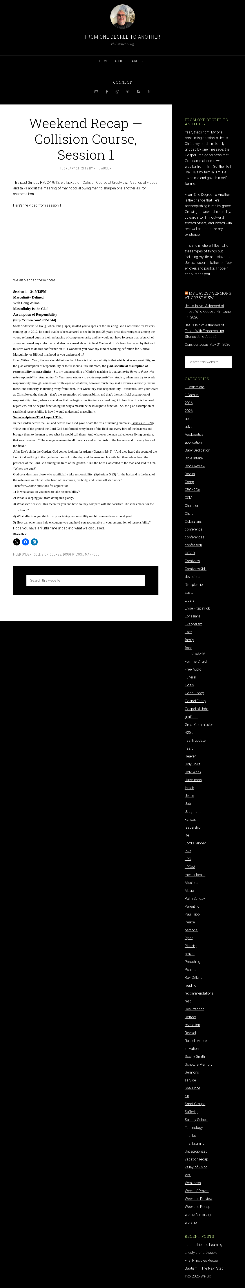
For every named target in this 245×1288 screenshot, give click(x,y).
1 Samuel (192, 395)
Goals (189, 685)
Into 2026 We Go (198, 1276)
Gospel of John (197, 709)
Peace (190, 922)
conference (194, 529)
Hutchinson (193, 780)
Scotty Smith (195, 1056)
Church (190, 513)
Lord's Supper (195, 843)
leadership (193, 827)
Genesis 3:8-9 (102, 451)
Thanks (190, 1135)
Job (188, 804)
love (188, 851)
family (189, 640)
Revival (190, 1033)
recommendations (199, 993)
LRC (188, 859)
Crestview (192, 561)
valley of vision (196, 1167)
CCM (188, 498)
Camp (189, 482)
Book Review (195, 466)
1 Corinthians (195, 387)
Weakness (193, 1183)
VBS (188, 1175)
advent (190, 427)
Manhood (92, 554)
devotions (192, 577)
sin (187, 1096)
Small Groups (195, 1104)
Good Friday (194, 693)
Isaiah (189, 788)
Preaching (192, 962)
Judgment (192, 811)
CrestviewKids (196, 569)
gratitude (191, 717)
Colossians (193, 521)
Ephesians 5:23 (105, 474)
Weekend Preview (198, 1199)
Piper (189, 938)
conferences (194, 537)
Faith (188, 632)
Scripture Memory (198, 1064)
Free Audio (193, 669)
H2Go (189, 732)
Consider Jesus (197, 344)
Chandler (191, 506)
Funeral (190, 677)
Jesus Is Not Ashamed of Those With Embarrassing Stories (204, 331)
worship (191, 1222)
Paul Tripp (192, 914)
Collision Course (47, 554)
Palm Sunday (195, 898)
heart (189, 748)
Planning (191, 946)
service (190, 1080)
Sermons (192, 1072)
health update (195, 740)
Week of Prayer (197, 1191)
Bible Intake (194, 458)
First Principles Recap (201, 1260)
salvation (192, 1049)
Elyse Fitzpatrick (197, 608)
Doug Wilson (73, 554)
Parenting (192, 906)
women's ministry (198, 1214)
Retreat (190, 1017)
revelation (192, 1025)
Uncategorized (196, 1151)
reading (190, 985)
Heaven (190, 756)
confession (193, 545)
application (193, 442)
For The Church (196, 661)
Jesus (189, 796)
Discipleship (194, 585)
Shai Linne (192, 1088)
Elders (189, 600)
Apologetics (194, 434)
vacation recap (196, 1159)
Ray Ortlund (193, 977)
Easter (190, 592)
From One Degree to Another (122, 37)
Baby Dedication (197, 450)
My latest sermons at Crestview (208, 295)
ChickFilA (198, 653)
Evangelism (193, 624)
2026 (189, 411)
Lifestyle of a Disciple (201, 1252)
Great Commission (199, 725)
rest (188, 1001)
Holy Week (193, 772)
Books (190, 474)
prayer (190, 954)
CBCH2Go (192, 490)
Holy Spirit (192, 764)
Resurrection (194, 1009)
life (187, 835)
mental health (195, 875)
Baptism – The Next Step (204, 1268)
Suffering (191, 1112)
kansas (190, 819)
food (188, 648)
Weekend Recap (197, 1207)
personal (191, 930)
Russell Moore (196, 1041)
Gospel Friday (195, 701)
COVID (190, 553)
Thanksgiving (195, 1143)
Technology (194, 1128)
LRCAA (190, 867)
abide (189, 419)
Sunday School (196, 1120)
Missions (191, 883)
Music (189, 891)
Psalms (190, 970)
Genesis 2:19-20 (142, 423)
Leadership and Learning (203, 1245)
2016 (189, 403)
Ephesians (192, 616)
